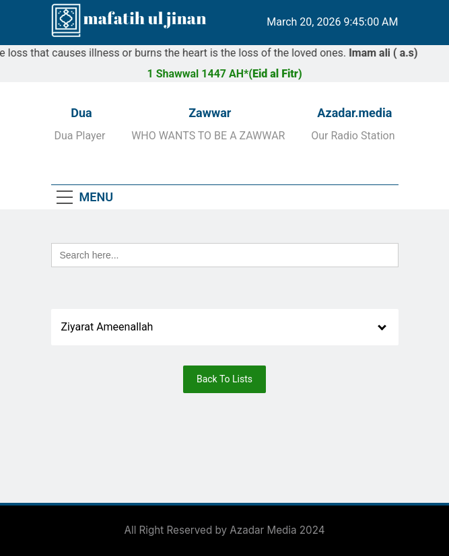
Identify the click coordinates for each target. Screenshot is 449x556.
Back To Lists (224, 379)
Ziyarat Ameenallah (107, 326)
